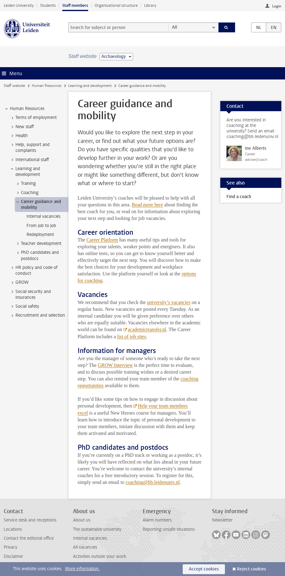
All (174, 27)
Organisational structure (116, 5)
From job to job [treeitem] (41, 226)
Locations (13, 529)
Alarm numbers (157, 520)
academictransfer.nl (147, 329)
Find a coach (238, 197)
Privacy (10, 547)
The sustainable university (97, 529)
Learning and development (90, 85)
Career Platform (102, 239)
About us (81, 520)
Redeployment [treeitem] (40, 234)
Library (150, 5)
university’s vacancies (168, 302)
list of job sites (131, 336)
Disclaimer (13, 556)
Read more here (147, 204)
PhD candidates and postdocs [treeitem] (37, 255)
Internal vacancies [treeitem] (43, 216)
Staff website (14, 85)
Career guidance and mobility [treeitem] (38, 204)
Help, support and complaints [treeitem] (30, 147)
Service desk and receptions (30, 520)
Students (48, 5)
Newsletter (222, 520)
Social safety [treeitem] (24, 306)
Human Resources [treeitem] (24, 109)
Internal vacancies (90, 538)
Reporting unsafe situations (169, 529)
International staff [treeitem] (29, 160)
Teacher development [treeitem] (38, 244)
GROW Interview (115, 365)
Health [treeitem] (19, 136)
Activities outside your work (99, 556)
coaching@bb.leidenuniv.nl (153, 482)
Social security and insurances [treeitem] (30, 294)
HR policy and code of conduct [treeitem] (34, 270)
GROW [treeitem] (19, 282)
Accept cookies (204, 569)
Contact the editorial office (29, 538)
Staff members (75, 5)
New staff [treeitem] (22, 127)
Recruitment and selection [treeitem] (37, 315)
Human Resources (46, 85)
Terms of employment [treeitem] (33, 118)
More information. (82, 569)
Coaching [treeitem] (27, 193)
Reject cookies (251, 569)
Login (276, 6)
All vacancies (85, 547)
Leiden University (19, 5)
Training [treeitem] (25, 184)
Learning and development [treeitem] (25, 171)
